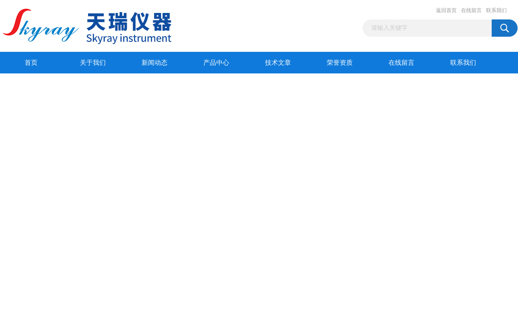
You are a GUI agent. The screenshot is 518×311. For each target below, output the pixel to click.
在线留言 (471, 10)
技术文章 (278, 62)
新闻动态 (154, 62)
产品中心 (216, 62)
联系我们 (496, 10)
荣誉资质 (340, 62)
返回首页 (446, 10)
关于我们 (93, 62)
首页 (31, 62)
